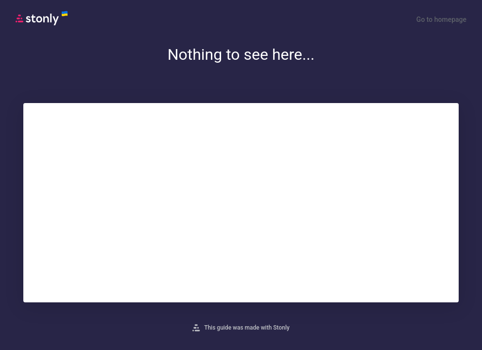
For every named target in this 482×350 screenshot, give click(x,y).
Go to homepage (441, 19)
